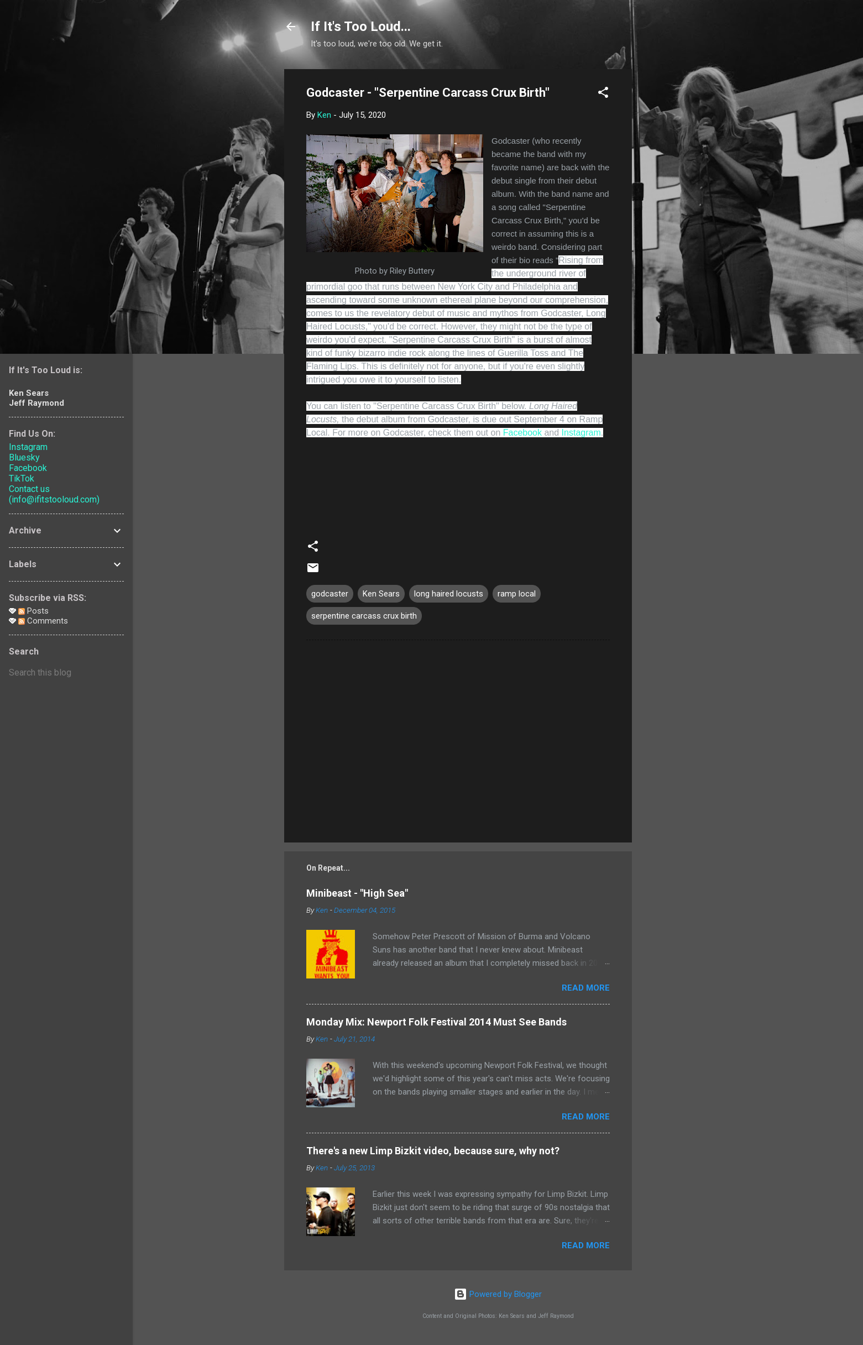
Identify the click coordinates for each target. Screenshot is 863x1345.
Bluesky (24, 457)
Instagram (581, 432)
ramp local (517, 594)
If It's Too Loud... (361, 26)
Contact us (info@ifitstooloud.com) (54, 494)
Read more (586, 988)
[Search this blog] (66, 673)
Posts (33, 611)
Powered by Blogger (498, 1294)
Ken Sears (381, 594)
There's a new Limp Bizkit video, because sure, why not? (432, 1150)
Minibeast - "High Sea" (357, 893)
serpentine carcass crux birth (364, 616)
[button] (603, 94)
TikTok (21, 478)
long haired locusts (448, 594)
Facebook (522, 432)
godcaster (329, 594)
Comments (43, 621)
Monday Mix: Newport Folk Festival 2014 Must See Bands (436, 1022)
